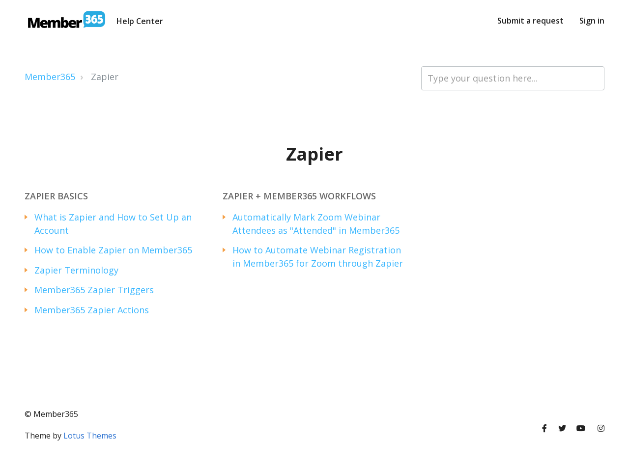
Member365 (50, 76)
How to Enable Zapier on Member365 (113, 250)
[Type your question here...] (512, 78)
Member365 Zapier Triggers (94, 290)
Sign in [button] (591, 20)
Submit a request (530, 20)
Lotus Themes (89, 435)
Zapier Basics (56, 196)
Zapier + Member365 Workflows (299, 196)
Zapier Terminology (76, 270)
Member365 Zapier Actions (91, 310)
